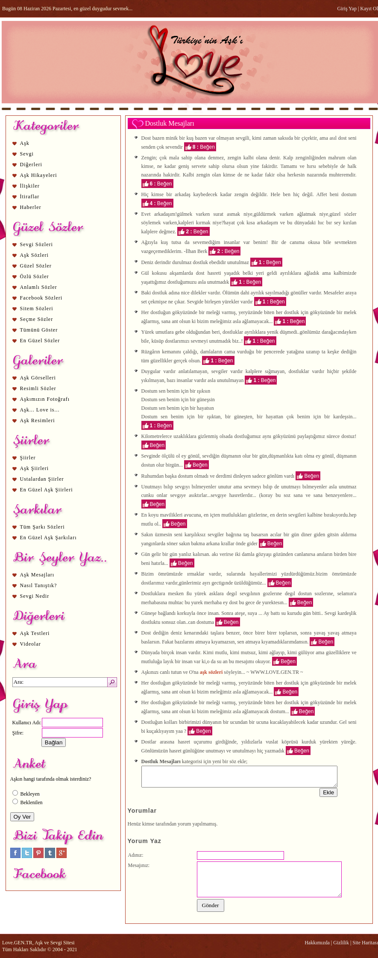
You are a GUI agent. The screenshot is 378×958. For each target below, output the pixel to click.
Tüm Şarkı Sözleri (42, 527)
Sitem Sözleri (36, 308)
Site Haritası (365, 943)
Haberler (30, 207)
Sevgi (27, 154)
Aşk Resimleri (37, 420)
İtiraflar (30, 197)
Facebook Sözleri (41, 298)
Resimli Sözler (38, 388)
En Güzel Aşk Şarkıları (48, 538)
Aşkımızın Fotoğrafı (45, 399)
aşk (170, 476)
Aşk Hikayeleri (38, 175)
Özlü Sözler (34, 276)
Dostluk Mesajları (169, 123)
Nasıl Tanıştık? (38, 585)
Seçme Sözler (36, 319)
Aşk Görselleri (38, 378)
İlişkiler (30, 186)
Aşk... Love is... (40, 410)
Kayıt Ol (369, 9)
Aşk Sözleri (34, 255)
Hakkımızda (317, 943)
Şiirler (28, 458)
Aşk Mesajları (37, 575)
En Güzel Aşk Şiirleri (46, 490)
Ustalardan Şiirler (42, 479)
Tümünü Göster (39, 330)
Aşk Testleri (35, 633)
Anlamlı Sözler (38, 287)
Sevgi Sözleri (36, 244)
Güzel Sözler (36, 266)
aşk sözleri (211, 672)
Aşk (24, 143)
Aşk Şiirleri (34, 468)
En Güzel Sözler (40, 341)
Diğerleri (31, 165)
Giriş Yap (347, 9)
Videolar (30, 644)
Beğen (207, 147)
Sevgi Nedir (35, 596)
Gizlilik (341, 943)
